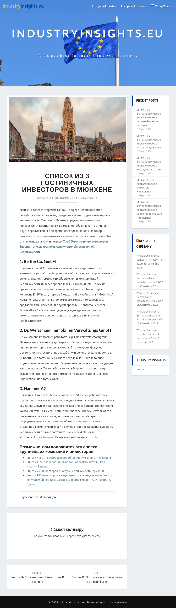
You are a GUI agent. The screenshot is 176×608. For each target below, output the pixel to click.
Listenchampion (44, 437)
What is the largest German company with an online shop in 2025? (150, 315)
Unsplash (94, 437)
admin (46, 197)
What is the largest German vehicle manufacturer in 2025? (149, 278)
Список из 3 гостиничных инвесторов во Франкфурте (97, 577)
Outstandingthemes (115, 602)
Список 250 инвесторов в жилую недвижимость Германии (65, 471)
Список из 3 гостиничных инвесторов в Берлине (37, 577)
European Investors (133, 6)
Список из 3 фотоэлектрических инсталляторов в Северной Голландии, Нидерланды (149, 209)
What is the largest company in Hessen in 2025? (149, 259)
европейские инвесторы (38, 497)
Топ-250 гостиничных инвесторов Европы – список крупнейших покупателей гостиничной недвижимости (64, 246)
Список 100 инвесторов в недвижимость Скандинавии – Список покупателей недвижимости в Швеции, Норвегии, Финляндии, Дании (69, 479)
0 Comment (88, 197)
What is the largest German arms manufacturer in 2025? (149, 297)
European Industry (104, 6)
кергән (71, 536)
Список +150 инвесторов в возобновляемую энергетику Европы (69, 458)
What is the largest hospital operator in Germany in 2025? (148, 334)
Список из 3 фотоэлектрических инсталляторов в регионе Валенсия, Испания (148, 117)
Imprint (141, 369)
